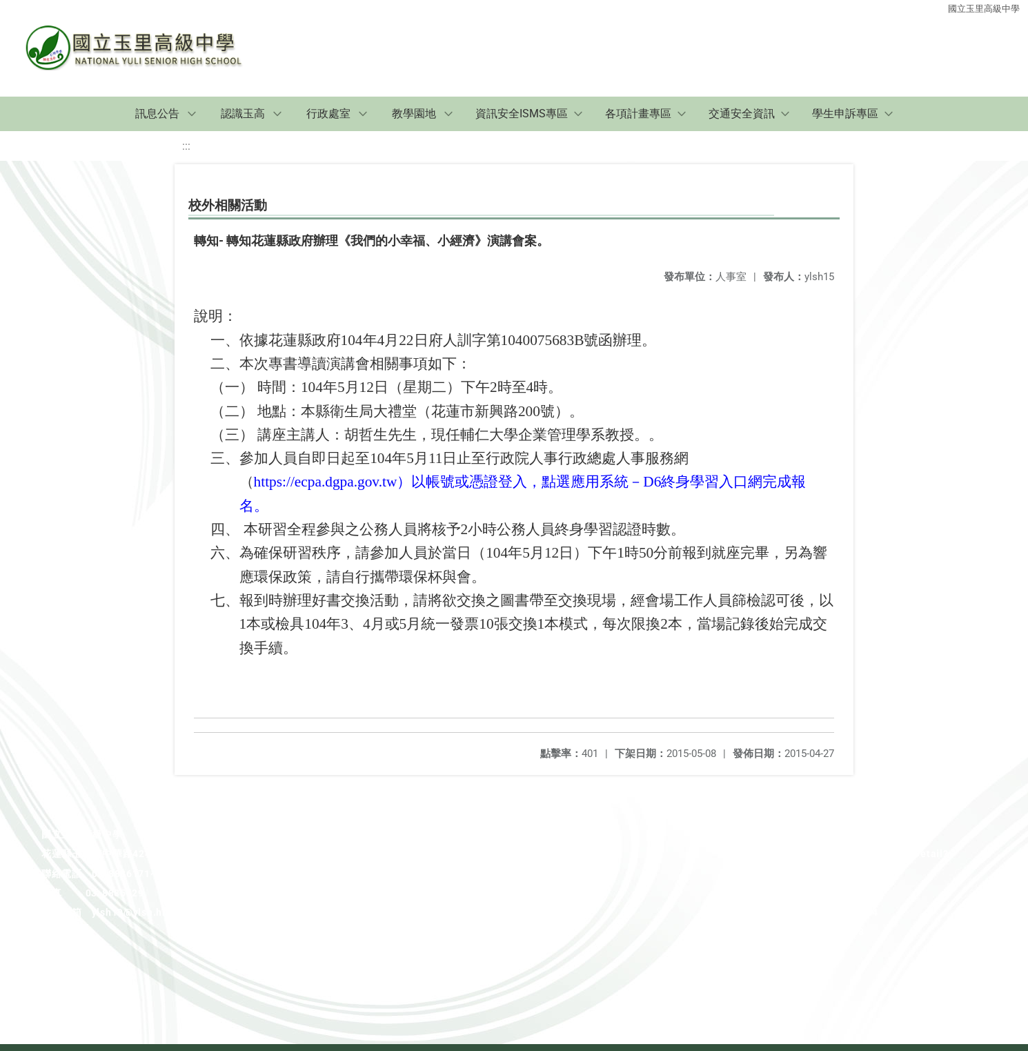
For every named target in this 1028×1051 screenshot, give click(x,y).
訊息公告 (157, 113)
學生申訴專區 (845, 113)
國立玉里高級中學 (984, 8)
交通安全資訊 (742, 113)
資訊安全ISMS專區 (521, 113)
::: (186, 146)
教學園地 (414, 113)
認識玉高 (243, 113)
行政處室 (328, 113)
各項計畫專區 (638, 113)
